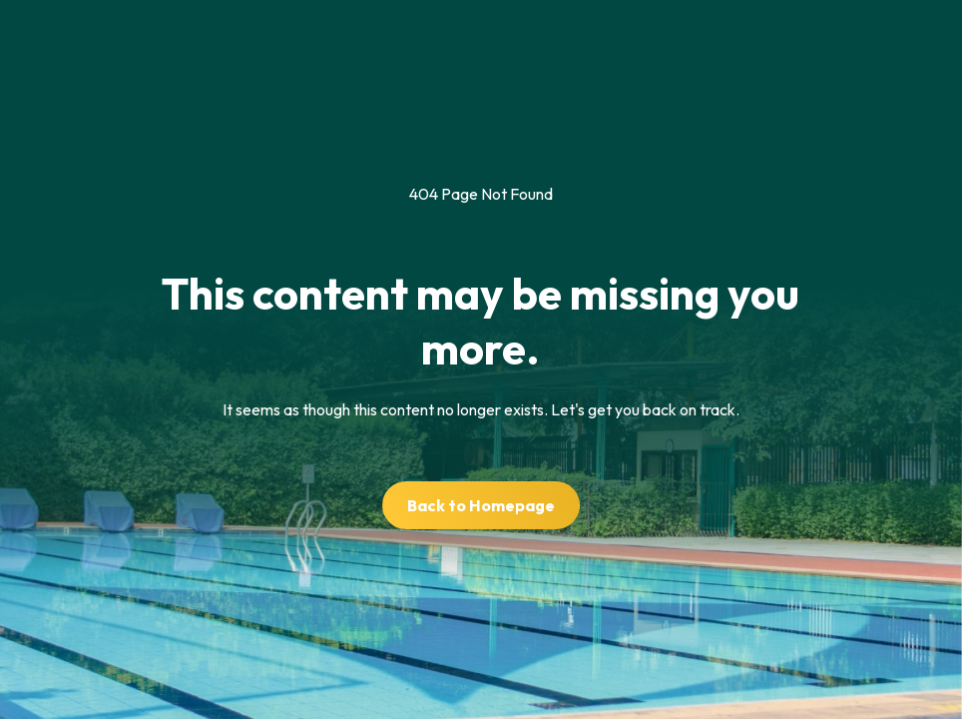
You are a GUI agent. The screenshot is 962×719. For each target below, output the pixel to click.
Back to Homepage (481, 505)
